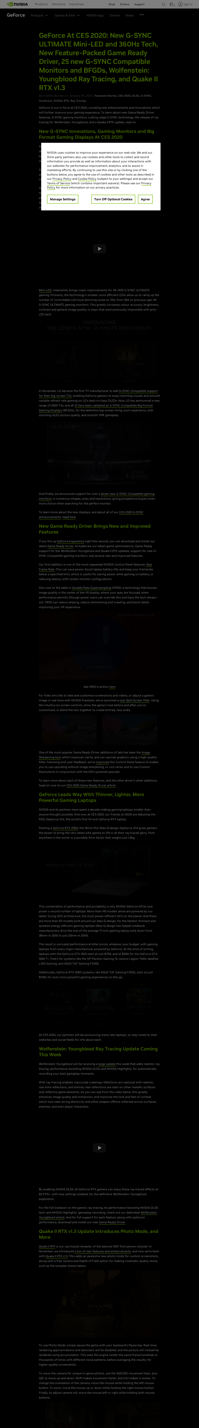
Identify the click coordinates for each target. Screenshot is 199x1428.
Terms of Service (58, 183)
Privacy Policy (62, 179)
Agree (145, 199)
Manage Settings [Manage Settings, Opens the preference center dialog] (62, 199)
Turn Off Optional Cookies (113, 199)
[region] (101, 176)
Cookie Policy (87, 179)
